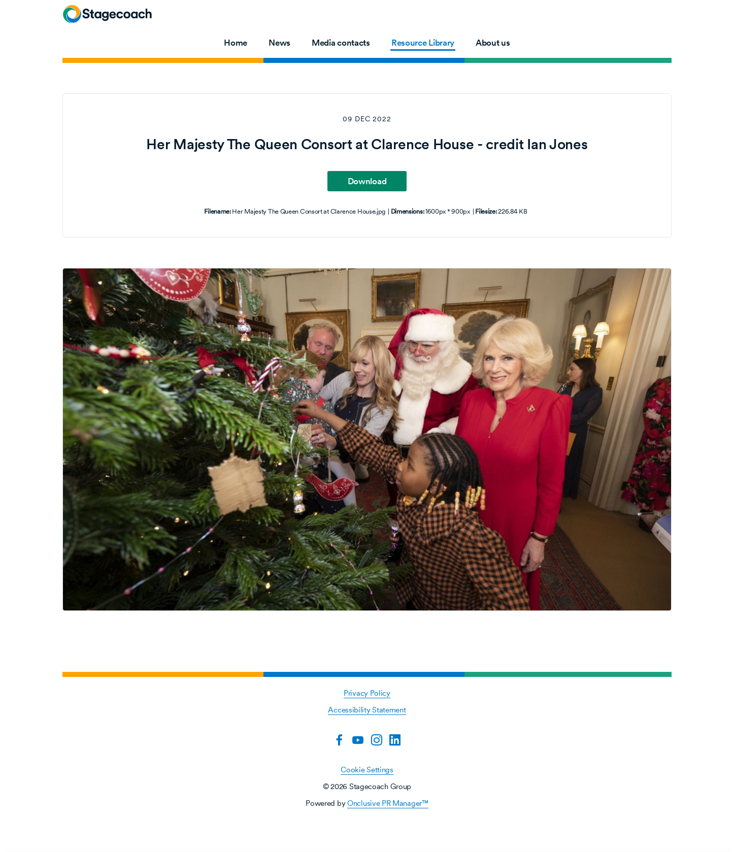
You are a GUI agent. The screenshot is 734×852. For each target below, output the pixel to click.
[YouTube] (357, 739)
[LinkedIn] (395, 739)
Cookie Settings (367, 769)
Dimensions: (407, 211)
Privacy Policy (367, 693)
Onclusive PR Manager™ (387, 803)
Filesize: (485, 211)
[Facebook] (339, 739)
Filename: (217, 211)
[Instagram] (376, 739)
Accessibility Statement (367, 709)
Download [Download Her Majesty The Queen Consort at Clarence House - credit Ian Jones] (367, 181)
